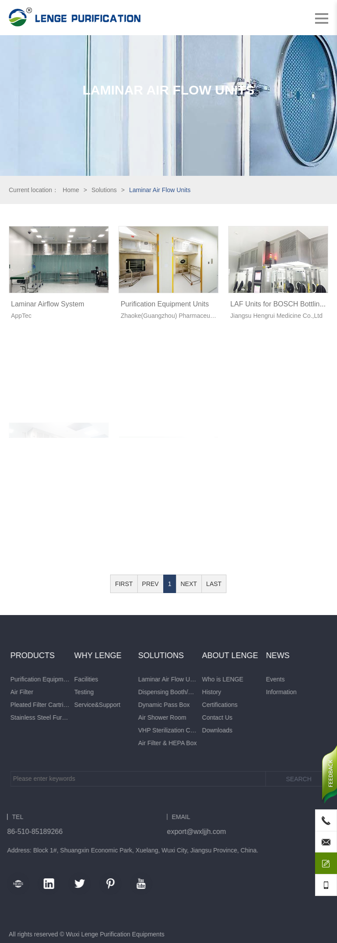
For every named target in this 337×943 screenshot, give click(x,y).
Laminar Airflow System (47, 304)
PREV (150, 583)
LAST (214, 583)
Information (28, 691)
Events (22, 679)
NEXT (189, 583)
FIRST (124, 583)
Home (71, 189)
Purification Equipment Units (165, 304)
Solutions (104, 189)
